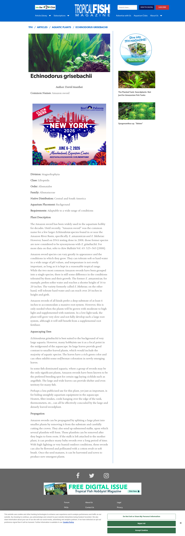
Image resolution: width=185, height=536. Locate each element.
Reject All (141, 523)
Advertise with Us (123, 16)
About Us (154, 16)
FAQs (66, 508)
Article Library (41, 16)
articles (42, 27)
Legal (119, 503)
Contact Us (89, 508)
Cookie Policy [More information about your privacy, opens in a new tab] (68, 522)
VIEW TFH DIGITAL (146, 7)
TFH (30, 27)
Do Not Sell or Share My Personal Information (141, 516)
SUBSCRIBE (162, 7)
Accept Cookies (141, 530)
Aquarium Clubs (141, 16)
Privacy (120, 508)
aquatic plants (61, 27)
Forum (66, 503)
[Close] (181, 523)
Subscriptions (59, 16)
